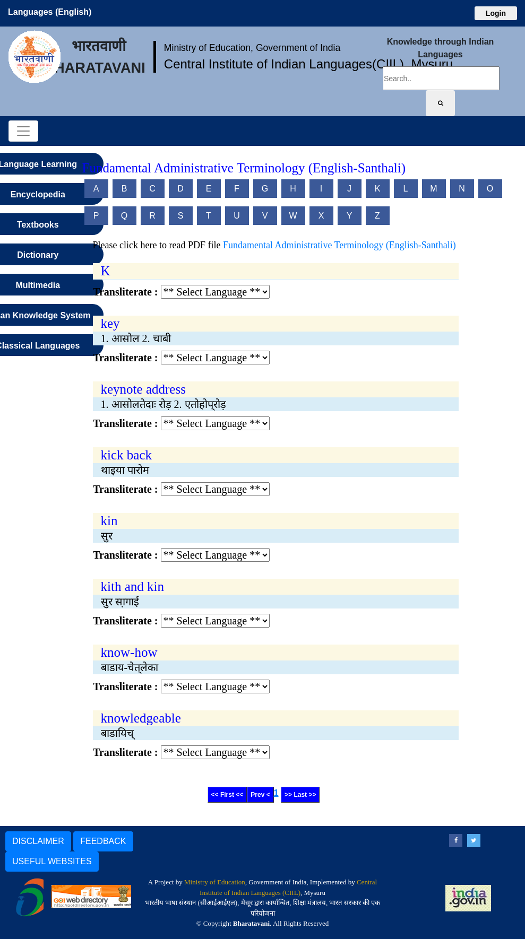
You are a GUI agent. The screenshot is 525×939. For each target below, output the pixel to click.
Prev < (260, 794)
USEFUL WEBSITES (52, 861)
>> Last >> (300, 794)
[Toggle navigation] (23, 131)
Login (496, 13)
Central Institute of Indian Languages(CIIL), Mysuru (308, 64)
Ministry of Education (214, 882)
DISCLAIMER (38, 841)
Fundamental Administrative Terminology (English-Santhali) (339, 245)
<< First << (227, 794)
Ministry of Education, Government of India (252, 47)
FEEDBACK (103, 841)
